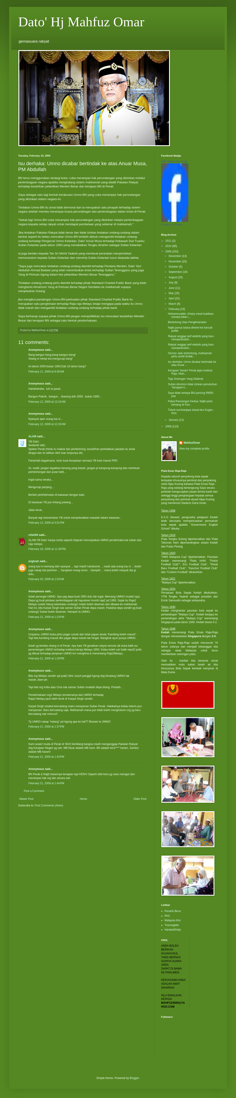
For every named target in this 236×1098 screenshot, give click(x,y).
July (171, 282)
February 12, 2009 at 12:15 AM (47, 401)
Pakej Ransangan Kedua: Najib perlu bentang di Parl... (190, 403)
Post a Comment (34, 791)
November (175, 261)
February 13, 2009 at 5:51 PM (46, 522)
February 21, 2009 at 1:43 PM (46, 756)
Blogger (134, 1078)
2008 (168, 426)
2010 (168, 246)
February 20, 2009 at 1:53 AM (46, 579)
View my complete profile (194, 448)
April (172, 298)
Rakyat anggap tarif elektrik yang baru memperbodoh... (191, 338)
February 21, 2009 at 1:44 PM (46, 783)
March (173, 303)
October (174, 266)
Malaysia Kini (173, 920)
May (172, 293)
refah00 (33, 535)
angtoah (33, 561)
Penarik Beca (173, 911)
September (176, 271)
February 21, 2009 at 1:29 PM (46, 658)
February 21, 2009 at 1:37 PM (46, 726)
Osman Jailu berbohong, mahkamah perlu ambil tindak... (190, 355)
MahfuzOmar (192, 442)
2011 (168, 240)
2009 (168, 251)
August (173, 277)
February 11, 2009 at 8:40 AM (46, 371)
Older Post (139, 799)
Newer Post (26, 799)
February (174, 309)
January (174, 419)
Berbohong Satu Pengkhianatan (187, 322)
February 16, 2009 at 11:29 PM (47, 549)
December (175, 256)
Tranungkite (172, 925)
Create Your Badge (171, 224)
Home (83, 799)
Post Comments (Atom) (49, 805)
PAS (167, 915)
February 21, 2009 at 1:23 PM (46, 617)
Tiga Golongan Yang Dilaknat (185, 378)
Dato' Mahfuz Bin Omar (174, 161)
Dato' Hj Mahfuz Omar (81, 21)
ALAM (32, 436)
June (172, 288)
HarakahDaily (173, 929)
